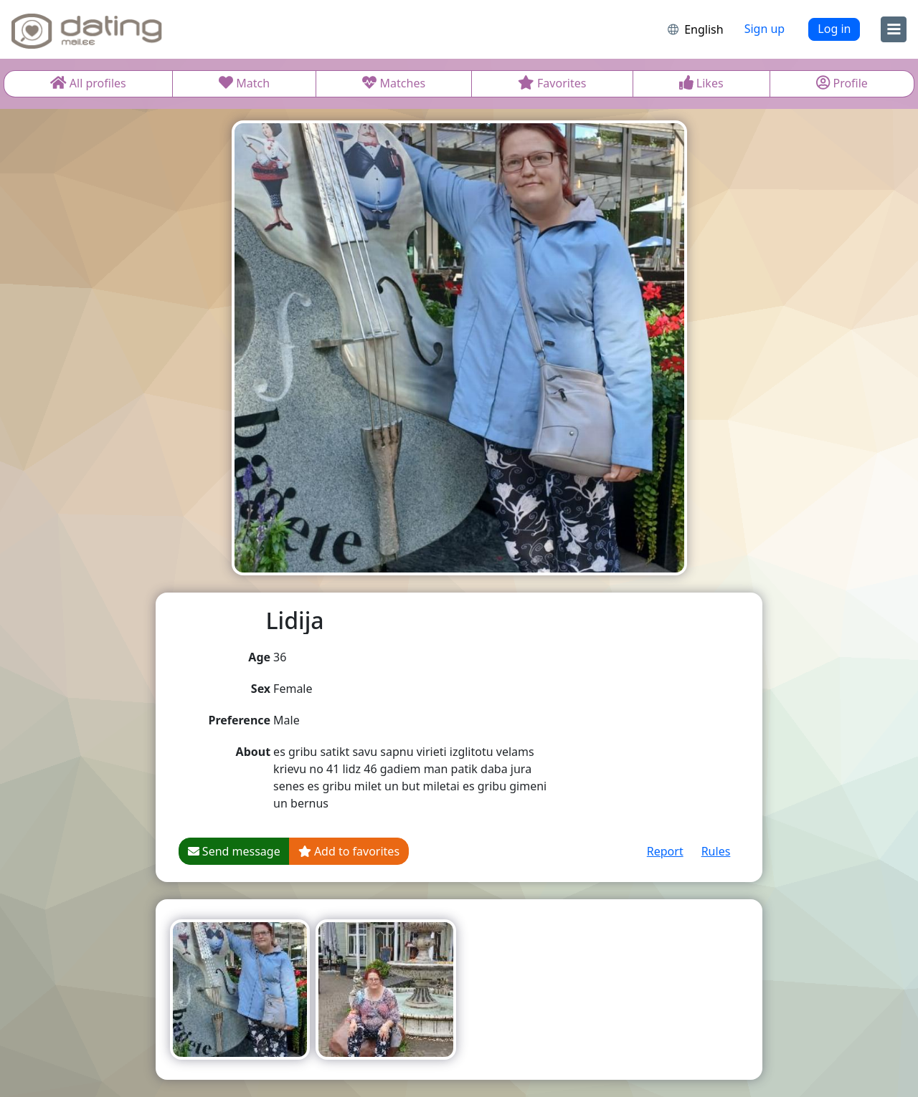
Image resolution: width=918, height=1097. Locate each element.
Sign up (764, 29)
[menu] (894, 29)
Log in (834, 29)
